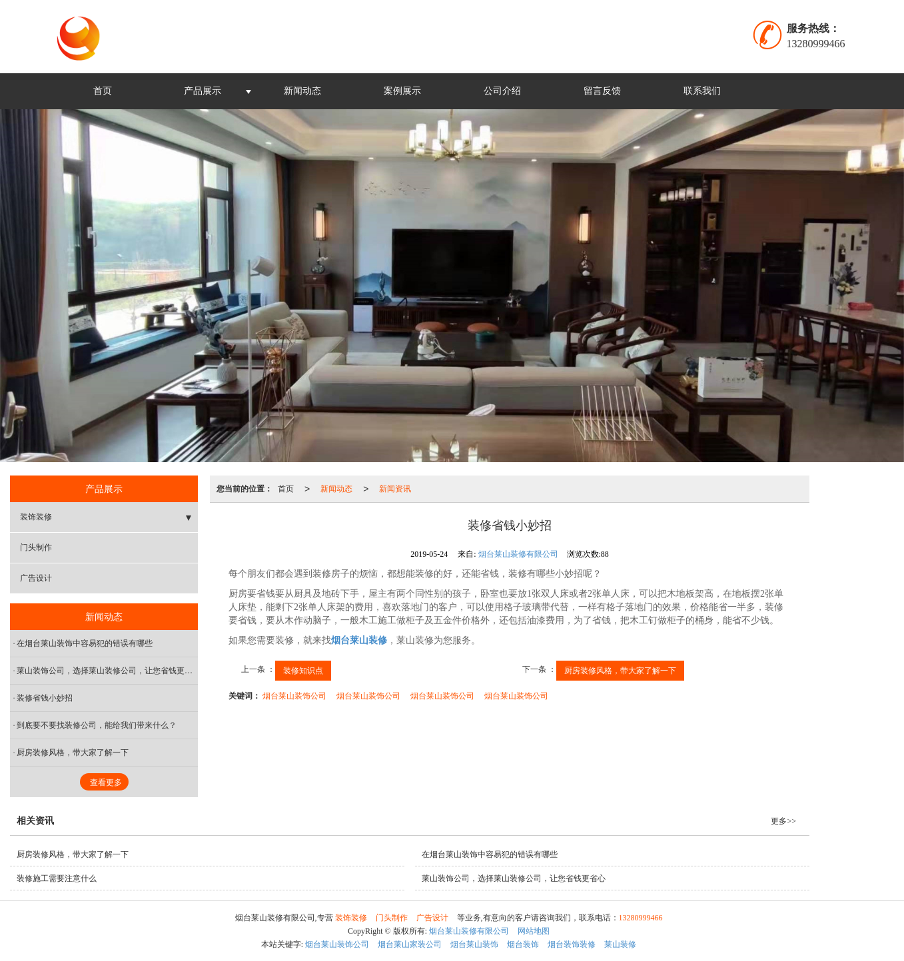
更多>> (783, 821)
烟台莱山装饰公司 (294, 696)
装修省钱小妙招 (45, 698)
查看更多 (106, 782)
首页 (102, 91)
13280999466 (641, 917)
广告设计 (36, 578)
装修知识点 (303, 670)
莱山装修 (620, 944)
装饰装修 (36, 516)
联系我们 (702, 91)
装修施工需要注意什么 (57, 878)
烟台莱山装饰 (474, 944)
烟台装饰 (523, 944)
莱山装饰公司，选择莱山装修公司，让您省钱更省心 (107, 670)
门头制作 (36, 547)
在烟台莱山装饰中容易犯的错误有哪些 (85, 643)
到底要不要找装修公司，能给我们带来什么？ (97, 725)
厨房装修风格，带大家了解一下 (620, 670)
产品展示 (202, 91)
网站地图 (534, 931)
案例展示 (402, 91)
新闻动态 (302, 91)
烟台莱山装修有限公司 (518, 554)
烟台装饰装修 (572, 944)
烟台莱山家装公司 (410, 944)
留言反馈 (602, 91)
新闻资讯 (395, 488)
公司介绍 (502, 91)
